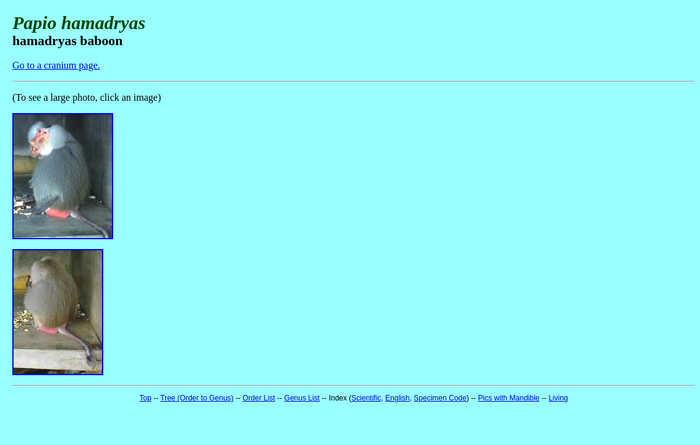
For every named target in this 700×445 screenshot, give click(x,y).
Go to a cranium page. (56, 65)
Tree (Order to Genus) (196, 398)
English (397, 398)
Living (558, 398)
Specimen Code (440, 398)
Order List (258, 398)
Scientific (366, 398)
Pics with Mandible (508, 398)
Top (145, 398)
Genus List (302, 398)
